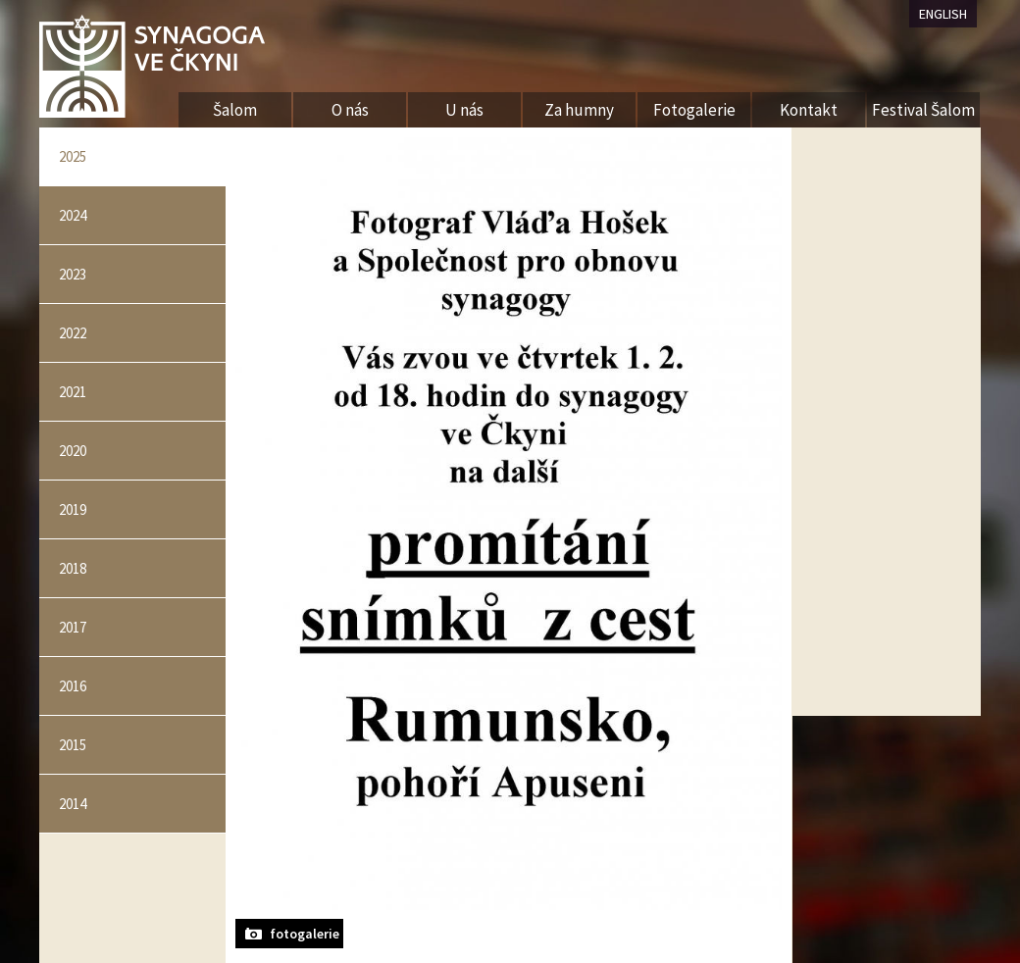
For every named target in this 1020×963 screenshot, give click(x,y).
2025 (72, 156)
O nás (350, 110)
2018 (72, 568)
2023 (72, 274)
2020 (72, 450)
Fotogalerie (694, 110)
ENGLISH (943, 14)
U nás (464, 110)
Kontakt (809, 110)
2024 (72, 215)
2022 (72, 333)
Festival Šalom (923, 110)
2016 (72, 686)
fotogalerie (304, 933)
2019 (72, 509)
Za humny (579, 110)
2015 (72, 744)
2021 (72, 391)
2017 (72, 627)
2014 (72, 803)
